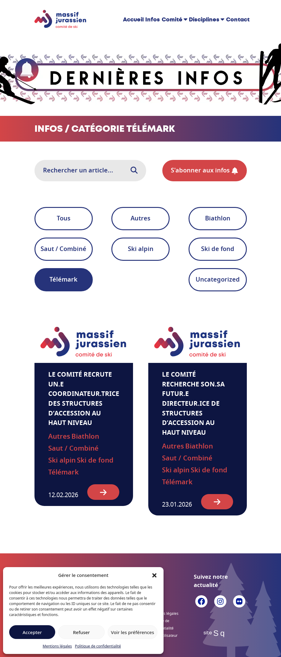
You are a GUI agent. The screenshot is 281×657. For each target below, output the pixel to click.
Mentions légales (57, 646)
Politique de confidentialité (98, 646)
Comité (172, 19)
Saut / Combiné (63, 249)
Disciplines (204, 19)
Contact (238, 19)
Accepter (32, 632)
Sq (220, 633)
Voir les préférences (132, 632)
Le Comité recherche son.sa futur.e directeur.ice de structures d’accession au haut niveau (193, 403)
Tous (63, 219)
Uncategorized (218, 280)
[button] (154, 575)
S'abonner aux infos (204, 170)
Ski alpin (140, 249)
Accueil (133, 19)
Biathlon (217, 219)
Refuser (81, 632)
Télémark (63, 280)
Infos (152, 19)
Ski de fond (217, 249)
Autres (140, 219)
